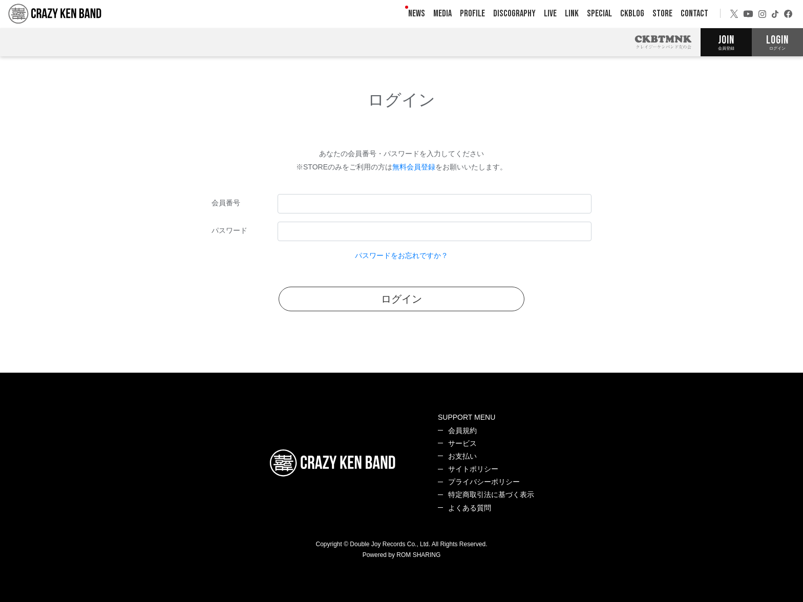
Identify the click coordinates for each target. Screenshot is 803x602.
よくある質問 (469, 508)
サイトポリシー (473, 469)
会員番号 (226, 203)
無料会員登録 (413, 167)
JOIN (726, 42)
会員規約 (462, 430)
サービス (462, 443)
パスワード (229, 230)
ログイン (401, 299)
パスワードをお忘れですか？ (401, 255)
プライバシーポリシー (484, 482)
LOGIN (777, 42)
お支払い (462, 456)
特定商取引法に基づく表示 (491, 494)
